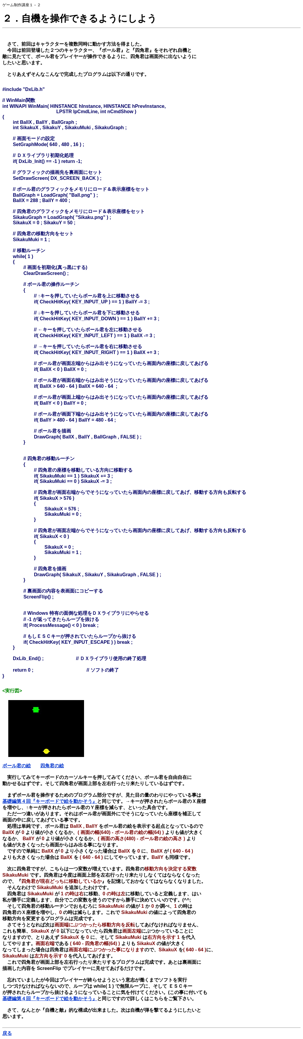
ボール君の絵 (16, 765)
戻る (7, 1033)
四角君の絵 (52, 765)
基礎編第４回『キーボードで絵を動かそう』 (49, 801)
